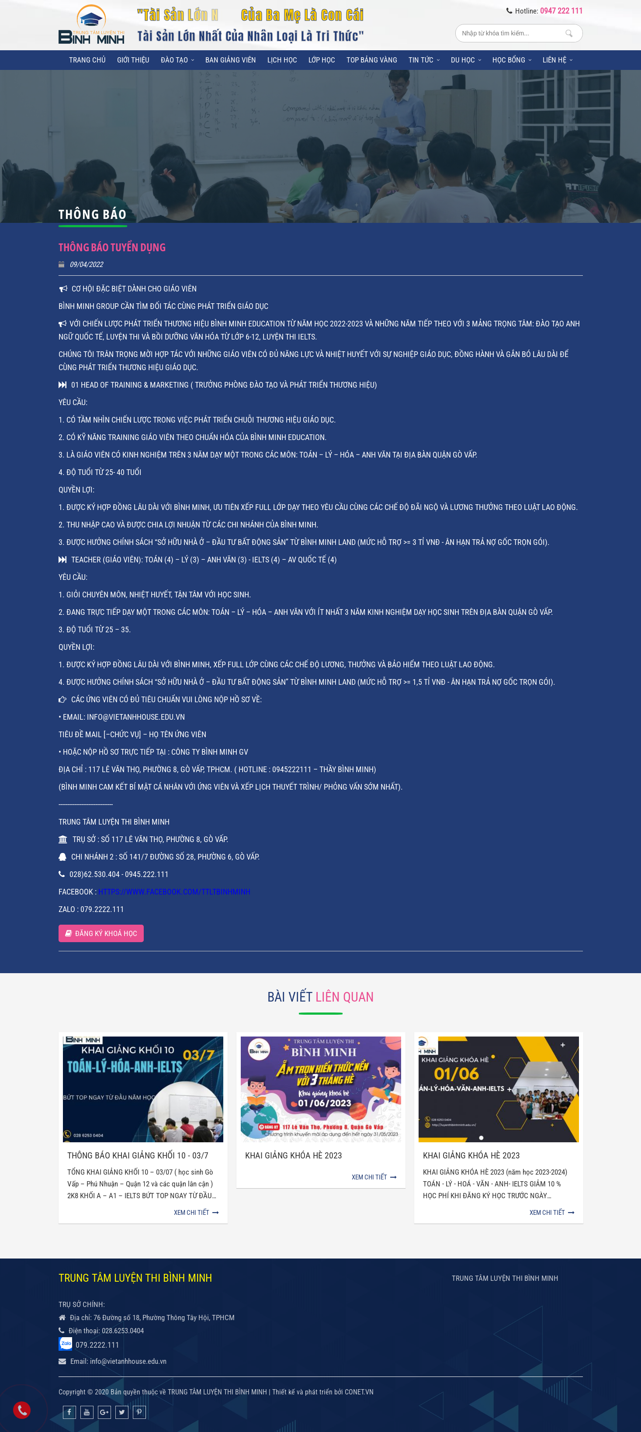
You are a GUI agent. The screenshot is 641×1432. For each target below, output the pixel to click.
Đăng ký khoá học (101, 933)
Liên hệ (557, 59)
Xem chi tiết (196, 1213)
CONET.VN (359, 1392)
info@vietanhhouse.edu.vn (128, 1361)
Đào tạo (177, 59)
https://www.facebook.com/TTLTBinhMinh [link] (174, 891)
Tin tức (424, 59)
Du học (466, 59)
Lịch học (282, 59)
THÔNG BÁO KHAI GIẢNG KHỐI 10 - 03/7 (137, 1155)
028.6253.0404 (123, 1330)
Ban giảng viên (230, 59)
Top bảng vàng (371, 59)
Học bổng (511, 59)
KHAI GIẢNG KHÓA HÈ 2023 (471, 1155)
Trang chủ (87, 59)
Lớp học (321, 59)
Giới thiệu (133, 59)
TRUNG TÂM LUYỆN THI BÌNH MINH (505, 1278)
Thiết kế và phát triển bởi (307, 1392)
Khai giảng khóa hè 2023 (293, 1155)
